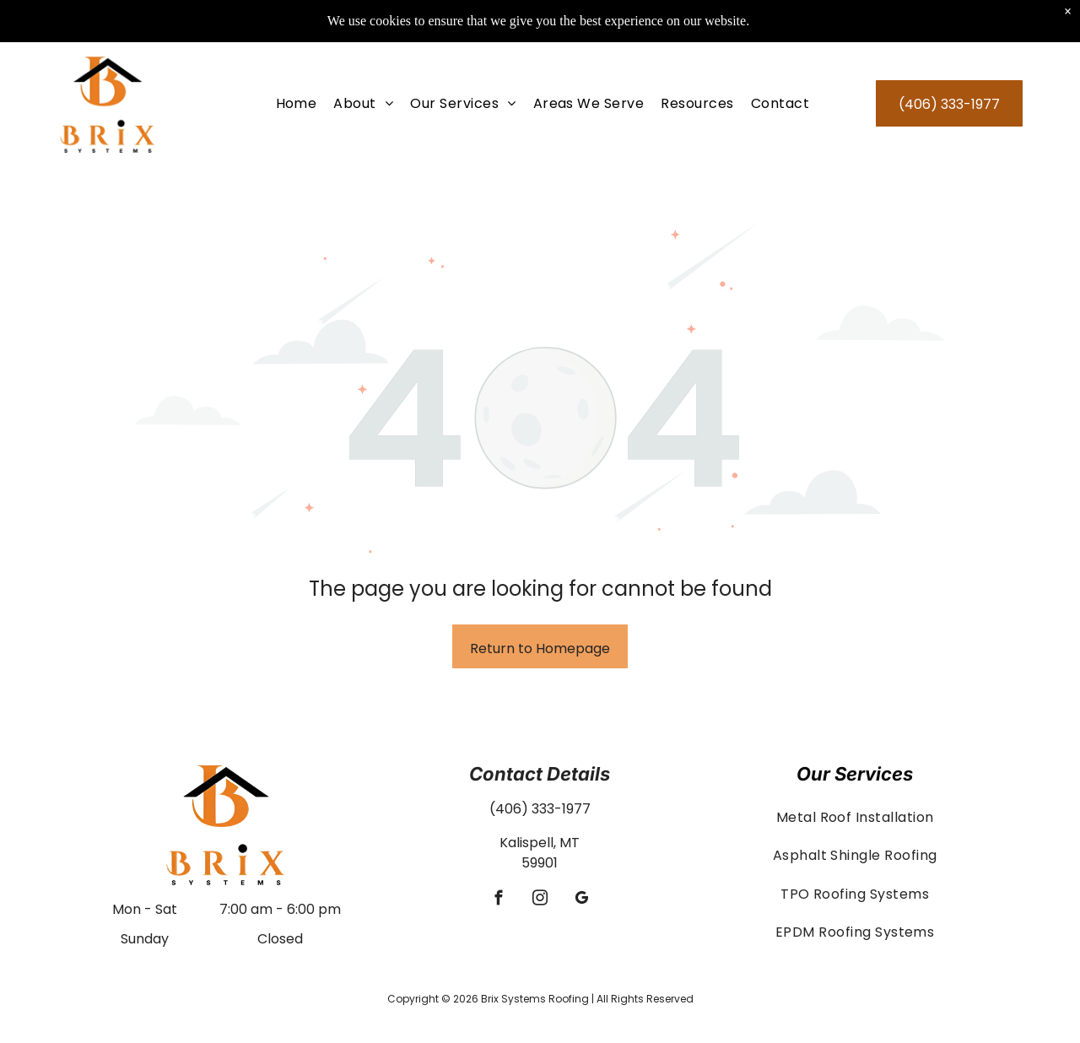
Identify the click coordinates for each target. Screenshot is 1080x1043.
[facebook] (498, 900)
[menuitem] (296, 103)
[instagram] (539, 900)
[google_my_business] (581, 900)
